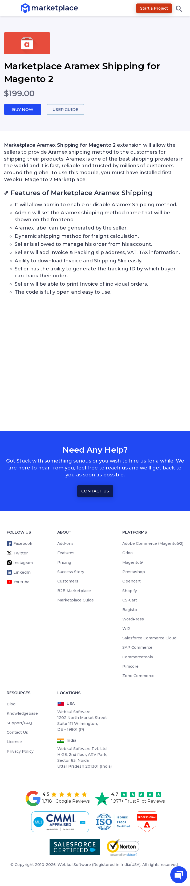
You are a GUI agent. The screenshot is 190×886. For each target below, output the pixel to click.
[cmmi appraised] (61, 821)
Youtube (22, 582)
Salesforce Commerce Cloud (149, 638)
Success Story (70, 571)
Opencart (131, 581)
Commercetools (137, 657)
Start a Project (154, 8)
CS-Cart (129, 600)
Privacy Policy (20, 751)
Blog (11, 704)
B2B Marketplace (74, 590)
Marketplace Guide (75, 600)
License (14, 741)
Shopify (129, 590)
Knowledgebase (22, 713)
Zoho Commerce (138, 675)
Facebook (22, 543)
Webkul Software (74, 864)
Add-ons (65, 543)
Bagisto (129, 609)
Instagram (23, 562)
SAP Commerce (137, 647)
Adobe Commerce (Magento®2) (152, 543)
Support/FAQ (19, 723)
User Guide (65, 109)
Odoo (127, 552)
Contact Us (95, 490)
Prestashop (133, 571)
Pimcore (130, 666)
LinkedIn (22, 572)
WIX (126, 628)
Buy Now (22, 109)
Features (65, 552)
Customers (67, 581)
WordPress (133, 619)
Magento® (132, 562)
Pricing (64, 562)
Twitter (20, 553)
